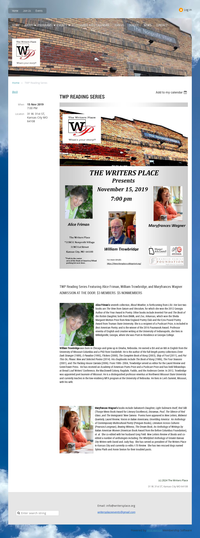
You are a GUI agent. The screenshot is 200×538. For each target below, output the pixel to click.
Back (15, 92)
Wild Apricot (154, 530)
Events (39, 11)
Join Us (27, 11)
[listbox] (172, 92)
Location (19, 113)
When (21, 104)
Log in (188, 10)
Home (15, 11)
